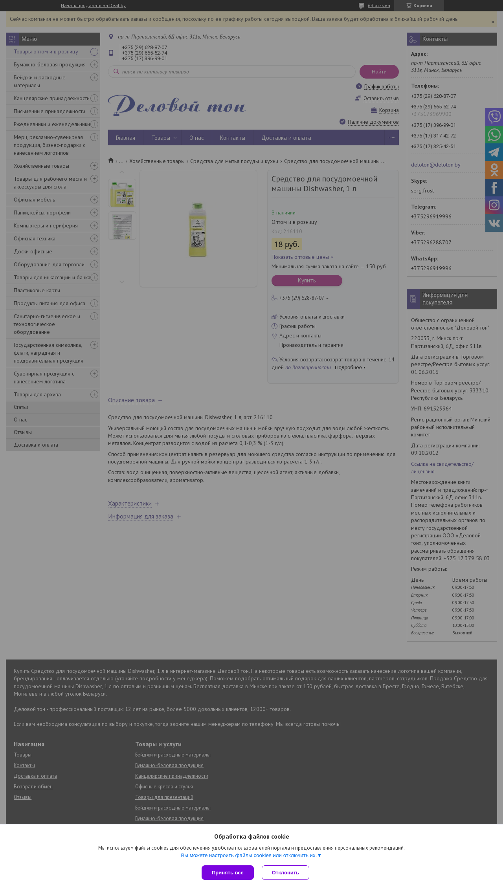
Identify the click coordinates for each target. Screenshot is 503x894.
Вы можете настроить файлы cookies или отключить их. (249, 855)
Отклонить (285, 873)
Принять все (228, 873)
